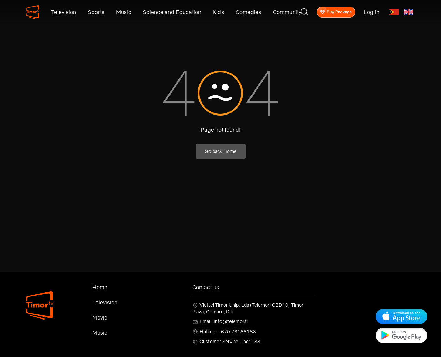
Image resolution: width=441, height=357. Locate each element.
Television (63, 12)
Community (287, 12)
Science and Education (172, 12)
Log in (371, 12)
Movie (99, 317)
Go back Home (221, 151)
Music (123, 12)
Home (99, 287)
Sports (96, 12)
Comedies (248, 12)
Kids (218, 12)
